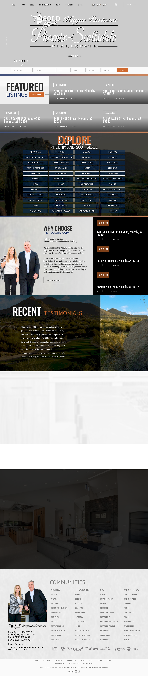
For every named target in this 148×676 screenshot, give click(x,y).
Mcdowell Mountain (87, 179)
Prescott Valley (61, 189)
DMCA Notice (59, 664)
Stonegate (113, 195)
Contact (69, 5)
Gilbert (78, 599)
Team (58, 5)
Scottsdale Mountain (112, 189)
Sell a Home (59, 661)
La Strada (86, 173)
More (80, 5)
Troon (87, 205)
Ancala (54, 594)
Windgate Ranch (87, 211)
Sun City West (86, 200)
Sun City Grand (61, 200)
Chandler (55, 617)
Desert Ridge (56, 635)
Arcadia (54, 599)
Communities (45, 5)
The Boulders (61, 205)
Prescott (35, 189)
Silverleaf (61, 195)
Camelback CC (56, 613)
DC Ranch (55, 622)
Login (109, 661)
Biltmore (55, 604)
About (83, 661)
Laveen (35, 179)
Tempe (35, 205)
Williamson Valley (61, 211)
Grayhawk (35, 173)
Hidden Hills (61, 173)
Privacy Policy (73, 664)
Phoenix (112, 184)
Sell (32, 5)
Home (14, 5)
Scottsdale (87, 189)
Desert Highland (58, 626)
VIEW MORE (22, 94)
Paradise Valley (87, 184)
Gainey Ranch (80, 594)
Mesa (35, 184)
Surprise (113, 200)
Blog (90, 661)
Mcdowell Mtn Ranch (112, 179)
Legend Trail (113, 173)
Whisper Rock (112, 205)
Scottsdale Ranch (35, 195)
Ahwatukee (55, 590)
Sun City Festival (35, 200)
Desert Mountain (58, 631)
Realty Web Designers (101, 667)
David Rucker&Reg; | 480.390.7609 (99, 4)
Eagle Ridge (56, 640)
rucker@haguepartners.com (21, 634)
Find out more (26, 280)
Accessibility (88, 664)
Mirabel (61, 184)
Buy (23, 5)
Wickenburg (35, 211)
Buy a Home (46, 661)
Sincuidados (86, 195)
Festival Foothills (83, 590)
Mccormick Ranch (61, 179)
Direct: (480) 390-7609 (19, 637)
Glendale (78, 604)
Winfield (113, 211)
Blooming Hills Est (59, 608)
